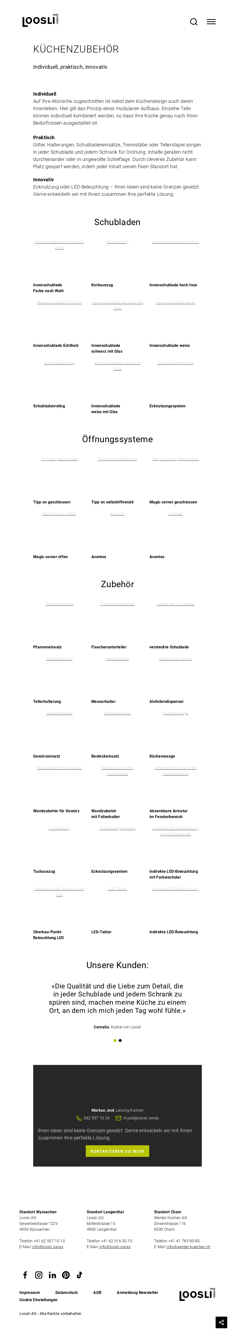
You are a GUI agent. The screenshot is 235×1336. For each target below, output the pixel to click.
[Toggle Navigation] (211, 21)
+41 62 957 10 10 (50, 1241)
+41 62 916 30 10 (117, 1241)
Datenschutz (66, 1292)
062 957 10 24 (97, 1118)
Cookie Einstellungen (38, 1300)
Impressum (29, 1292)
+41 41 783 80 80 (184, 1241)
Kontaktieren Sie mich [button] (117, 1151)
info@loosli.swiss (47, 1247)
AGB (97, 1292)
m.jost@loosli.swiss (141, 1118)
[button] (25, 1275)
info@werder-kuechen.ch (188, 1247)
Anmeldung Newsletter (137, 1292)
